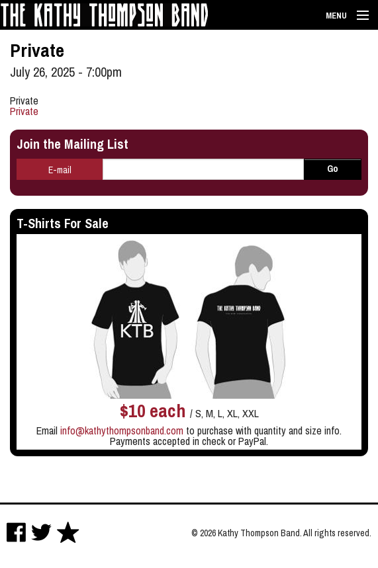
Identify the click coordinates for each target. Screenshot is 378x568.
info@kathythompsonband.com (121, 430)
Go (332, 169)
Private (24, 111)
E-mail (59, 170)
